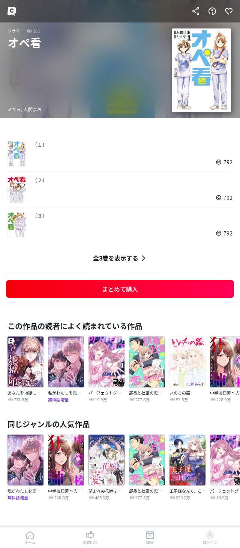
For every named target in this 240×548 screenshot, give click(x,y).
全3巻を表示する (120, 258)
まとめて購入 (120, 288)
